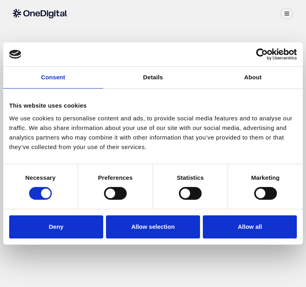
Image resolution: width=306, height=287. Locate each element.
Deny (56, 226)
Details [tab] (153, 77)
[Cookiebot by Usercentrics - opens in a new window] (262, 54)
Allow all (250, 226)
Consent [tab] (53, 77)
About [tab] (253, 77)
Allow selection (153, 226)
